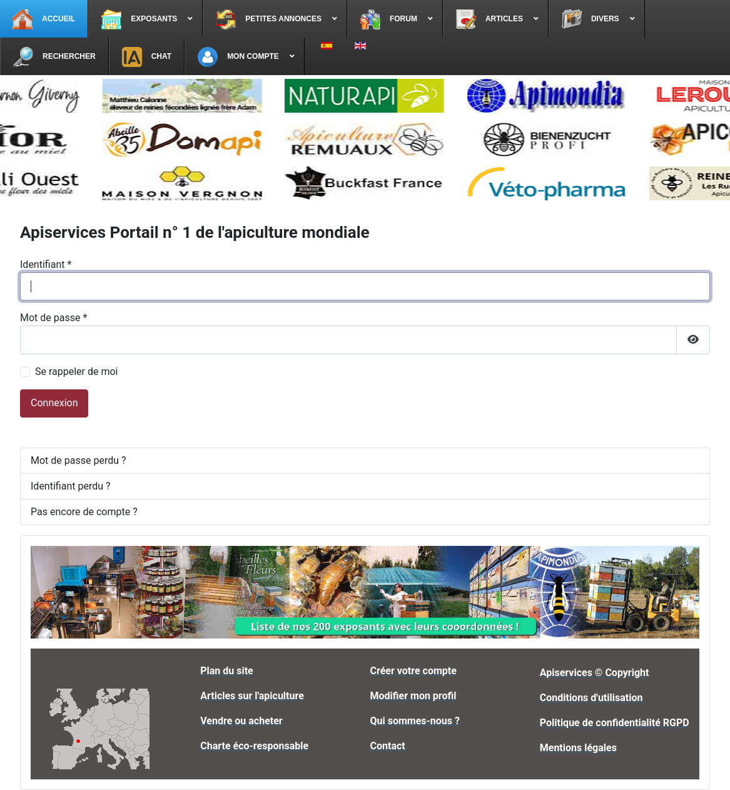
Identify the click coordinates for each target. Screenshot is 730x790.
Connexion (54, 403)
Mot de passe (53, 318)
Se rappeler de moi (76, 371)
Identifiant (45, 264)
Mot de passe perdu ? (78, 460)
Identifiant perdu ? (71, 486)
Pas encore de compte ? (84, 512)
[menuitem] (44, 19)
